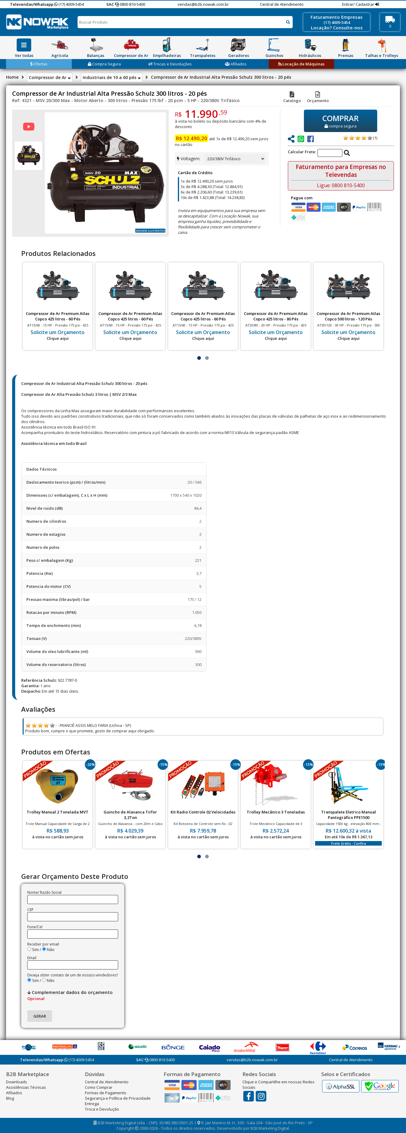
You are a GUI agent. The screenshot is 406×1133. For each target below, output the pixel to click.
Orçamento (318, 97)
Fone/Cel (34, 926)
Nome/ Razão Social (44, 892)
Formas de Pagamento (105, 1092)
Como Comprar (98, 1087)
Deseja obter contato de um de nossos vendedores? (72, 975)
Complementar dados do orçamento (70, 995)
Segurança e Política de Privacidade (118, 1098)
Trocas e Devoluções (170, 64)
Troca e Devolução (102, 1109)
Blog (10, 1098)
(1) (375, 138)
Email (31, 957)
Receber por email (43, 944)
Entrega (92, 1103)
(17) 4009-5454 (69, 4)
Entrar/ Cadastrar (358, 4)
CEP (30, 909)
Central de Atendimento (282, 4)
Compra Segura (104, 64)
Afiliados (236, 64)
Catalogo (292, 97)
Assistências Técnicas (26, 1087)
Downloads (16, 1082)
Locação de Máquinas (301, 64)
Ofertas (39, 64)
